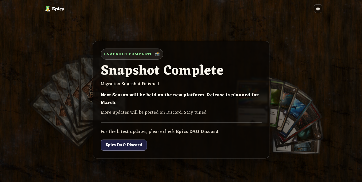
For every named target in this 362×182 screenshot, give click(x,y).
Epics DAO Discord (123, 145)
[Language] (318, 8)
